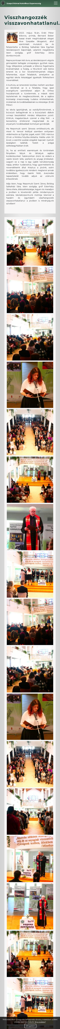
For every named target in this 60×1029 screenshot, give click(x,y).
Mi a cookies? (40, 1022)
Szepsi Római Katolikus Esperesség (24, 3)
